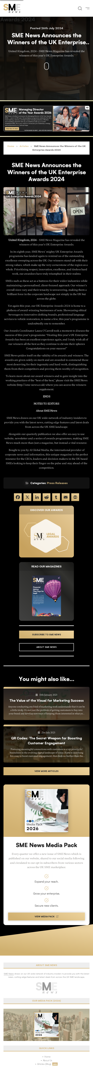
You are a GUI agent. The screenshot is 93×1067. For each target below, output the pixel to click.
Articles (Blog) (44, 1064)
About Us (47, 1060)
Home (10, 146)
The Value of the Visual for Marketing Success (46, 700)
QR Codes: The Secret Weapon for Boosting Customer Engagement (46, 740)
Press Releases (57, 483)
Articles (24, 146)
